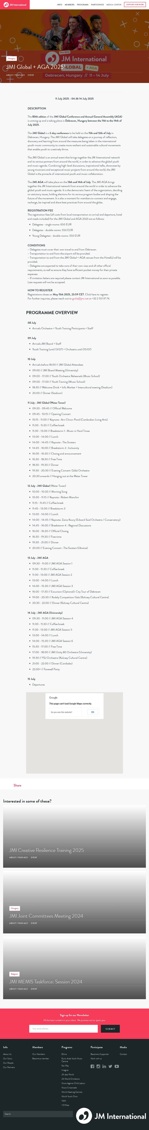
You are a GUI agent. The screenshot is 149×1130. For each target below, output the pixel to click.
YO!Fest (65, 1105)
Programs (83, 4)
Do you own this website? (61, 712)
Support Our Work (135, 4)
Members (69, 4)
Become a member (40, 1058)
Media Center (114, 4)
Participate (97, 4)
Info (59, 4)
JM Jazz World (68, 1074)
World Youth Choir (70, 1096)
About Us (7, 1054)
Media (123, 1047)
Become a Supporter (100, 1054)
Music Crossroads (69, 1087)
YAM (64, 1100)
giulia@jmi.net (80, 298)
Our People (8, 1062)
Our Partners (9, 1067)
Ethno (64, 1054)
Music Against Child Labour (73, 1083)
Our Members (38, 1054)
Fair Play (65, 1065)
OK (92, 712)
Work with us (96, 1058)
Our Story (7, 1058)
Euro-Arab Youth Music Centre (72, 1060)
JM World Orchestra (70, 1078)
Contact (123, 1054)
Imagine (65, 1070)
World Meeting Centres (72, 1092)
